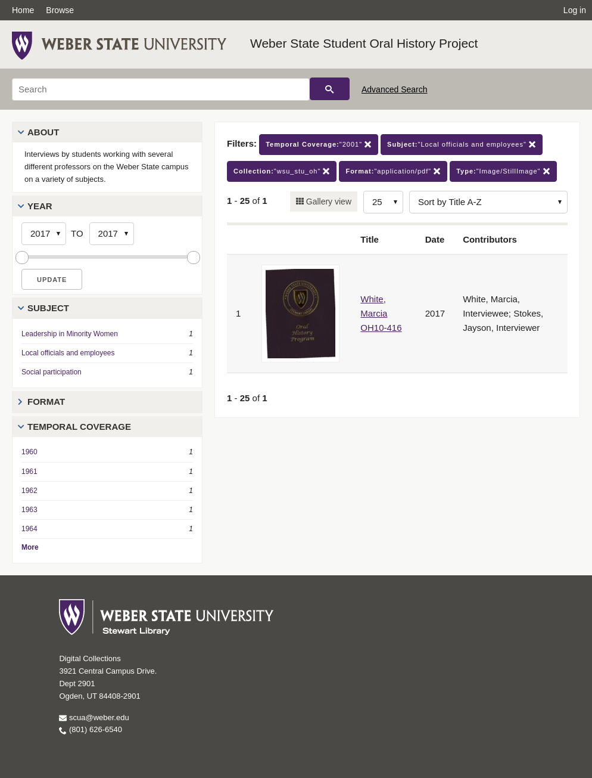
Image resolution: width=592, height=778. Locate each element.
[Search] (161, 89)
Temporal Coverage (79, 426)
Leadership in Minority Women (69, 334)
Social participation (51, 372)
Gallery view (327, 201)
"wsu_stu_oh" (281, 171)
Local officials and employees (68, 353)
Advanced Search (395, 89)
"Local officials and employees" (461, 144)
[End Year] (111, 233)
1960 (29, 452)
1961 (29, 471)
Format (46, 401)
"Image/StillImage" (503, 171)
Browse (60, 10)
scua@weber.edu (94, 717)
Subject (48, 308)
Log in (574, 10)
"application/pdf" (393, 171)
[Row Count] (383, 202)
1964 (29, 529)
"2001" (319, 144)
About (43, 132)
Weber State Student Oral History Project (364, 43)
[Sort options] (488, 202)
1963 (29, 510)
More (30, 547)
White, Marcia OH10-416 (380, 313)
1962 (29, 490)
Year (39, 206)
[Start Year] (43, 233)
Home (23, 10)
